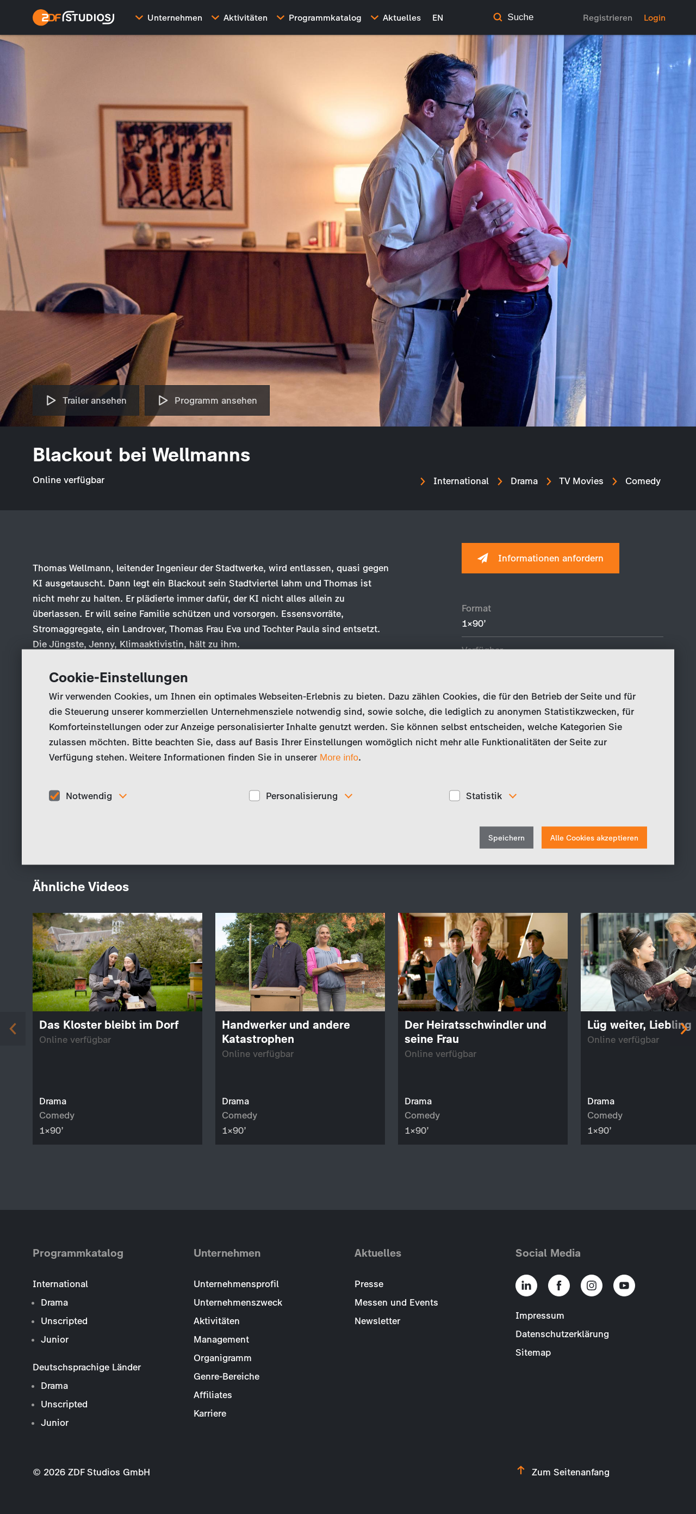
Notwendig (89, 795)
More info (339, 757)
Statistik (484, 795)
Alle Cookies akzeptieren (594, 838)
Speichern (506, 838)
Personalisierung (302, 795)
